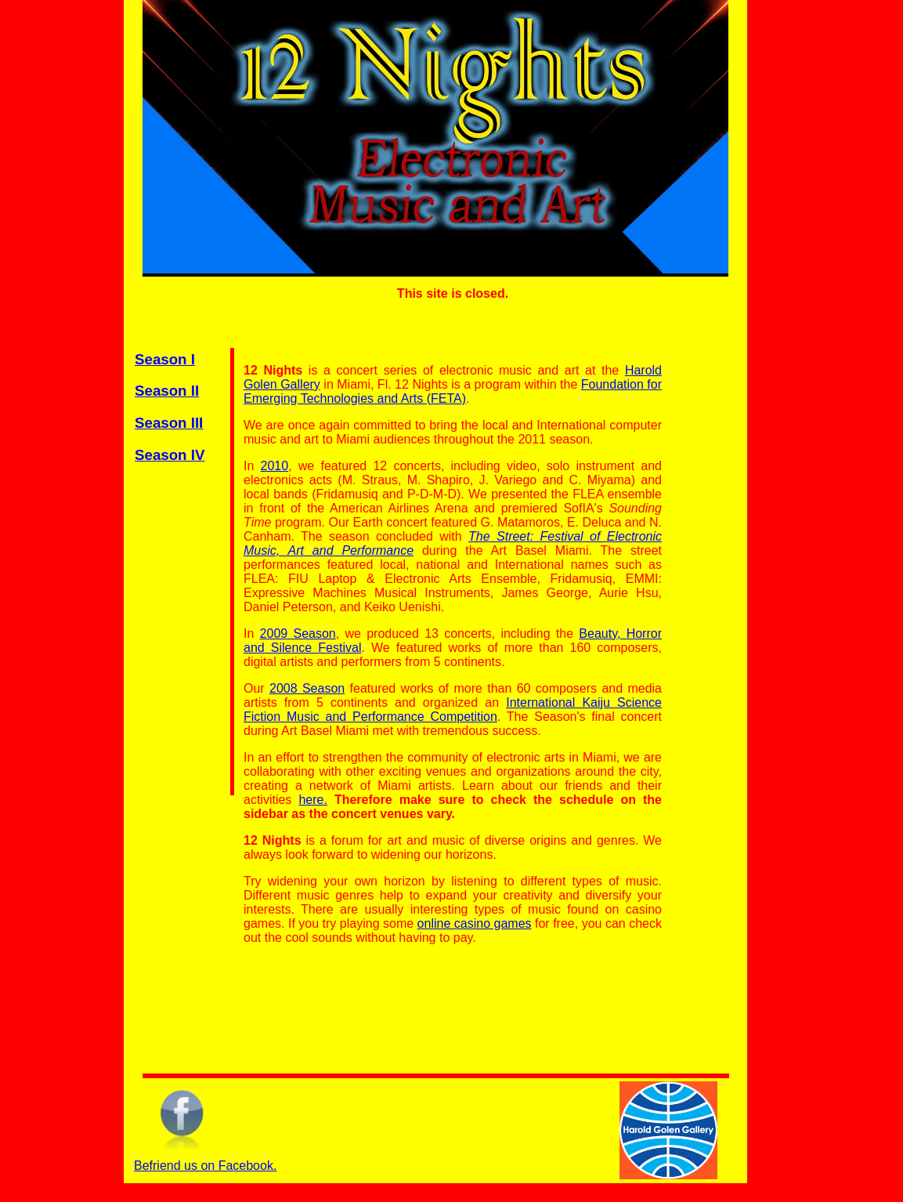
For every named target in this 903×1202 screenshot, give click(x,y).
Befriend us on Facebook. (205, 1165)
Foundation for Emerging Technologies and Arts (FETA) (453, 391)
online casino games (474, 923)
